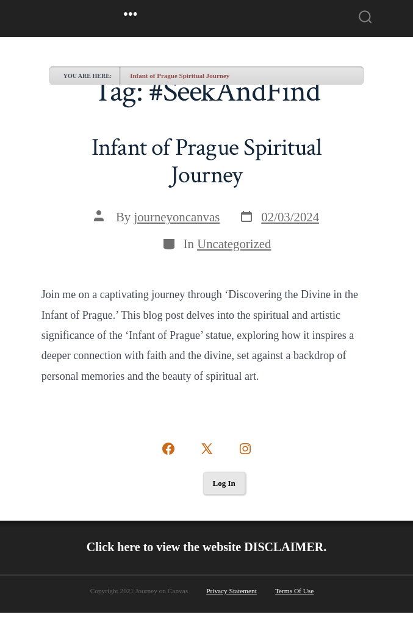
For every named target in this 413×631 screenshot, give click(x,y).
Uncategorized (234, 244)
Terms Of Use (294, 590)
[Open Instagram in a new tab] (245, 449)
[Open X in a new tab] (207, 449)
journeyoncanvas (177, 217)
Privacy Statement (231, 590)
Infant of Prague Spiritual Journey (179, 75)
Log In (224, 483)
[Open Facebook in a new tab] (168, 449)
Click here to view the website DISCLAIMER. (207, 547)
